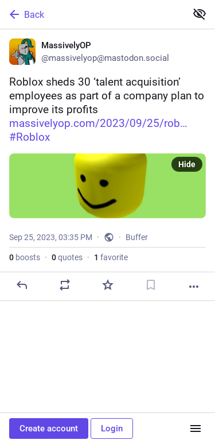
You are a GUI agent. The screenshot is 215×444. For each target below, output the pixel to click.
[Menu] (195, 428)
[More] (194, 287)
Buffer (137, 237)
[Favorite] (108, 285)
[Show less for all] (199, 14)
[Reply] (22, 285)
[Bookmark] (151, 285)
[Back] (92, 14)
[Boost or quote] (65, 285)
